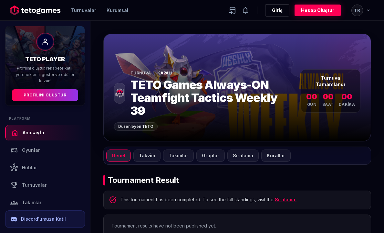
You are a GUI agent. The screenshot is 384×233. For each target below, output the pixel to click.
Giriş (277, 10)
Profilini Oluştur (45, 95)
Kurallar (276, 155)
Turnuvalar (83, 10)
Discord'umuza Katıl (38, 219)
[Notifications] (245, 10)
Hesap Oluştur (317, 10)
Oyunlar (25, 150)
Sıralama (243, 155)
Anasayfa (27, 132)
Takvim (147, 155)
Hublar (23, 167)
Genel (118, 155)
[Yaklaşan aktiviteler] (232, 10)
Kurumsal (117, 10)
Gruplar (210, 155)
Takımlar (25, 202)
